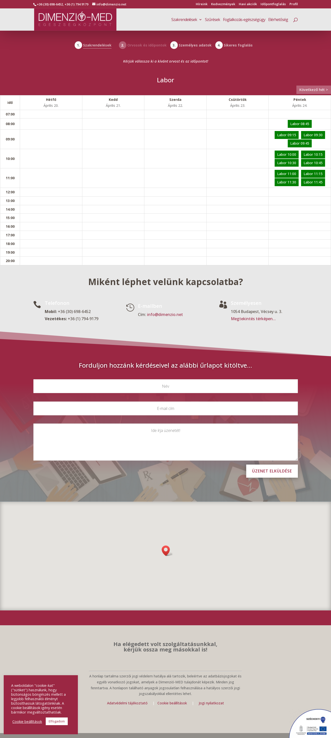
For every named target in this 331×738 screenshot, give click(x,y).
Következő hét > (313, 89)
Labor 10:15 (313, 154)
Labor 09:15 (286, 135)
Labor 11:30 (286, 182)
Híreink (201, 4)
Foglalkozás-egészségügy (244, 20)
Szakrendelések (184, 20)
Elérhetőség (278, 20)
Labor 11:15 (313, 173)
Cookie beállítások (172, 703)
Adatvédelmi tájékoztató (127, 703)
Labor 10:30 (286, 162)
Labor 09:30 (313, 135)
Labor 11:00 (286, 173)
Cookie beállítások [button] (27, 721)
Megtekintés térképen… (253, 318)
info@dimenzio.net (165, 314)
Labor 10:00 (286, 154)
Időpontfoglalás (273, 4)
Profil (293, 4)
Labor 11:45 (313, 182)
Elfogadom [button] (57, 721)
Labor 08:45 (299, 123)
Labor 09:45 (299, 143)
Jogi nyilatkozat (211, 703)
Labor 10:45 (313, 162)
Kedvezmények (223, 4)
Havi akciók (248, 4)
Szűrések (212, 20)
